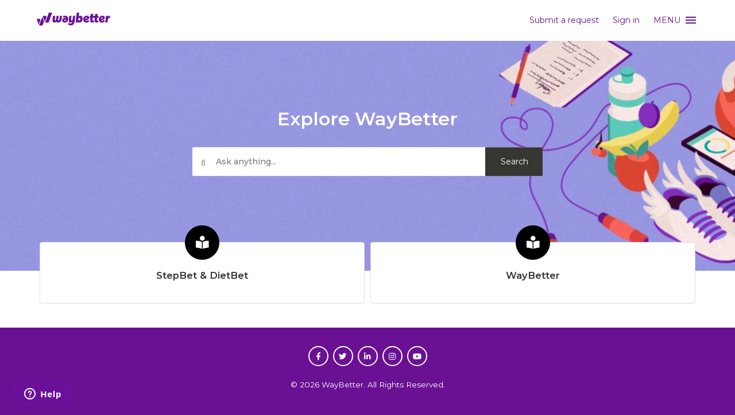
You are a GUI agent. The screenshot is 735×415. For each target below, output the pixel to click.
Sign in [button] (626, 20)
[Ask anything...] (367, 162)
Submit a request (564, 20)
